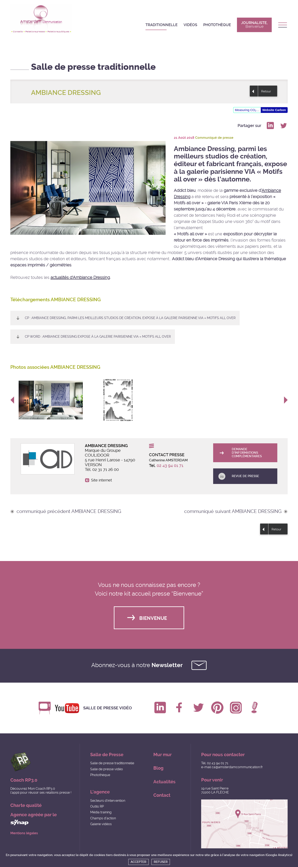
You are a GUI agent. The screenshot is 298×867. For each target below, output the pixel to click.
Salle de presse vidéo (107, 708)
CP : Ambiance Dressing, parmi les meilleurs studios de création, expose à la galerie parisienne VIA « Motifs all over (130, 318)
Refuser (161, 862)
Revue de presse (245, 476)
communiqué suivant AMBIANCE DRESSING (232, 511)
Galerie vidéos (101, 824)
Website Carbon (274, 110)
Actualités (164, 781)
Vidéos (190, 25)
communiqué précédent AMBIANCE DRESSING (69, 511)
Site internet (101, 480)
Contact (161, 795)
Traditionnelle (161, 25)
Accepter (138, 862)
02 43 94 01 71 (170, 465)
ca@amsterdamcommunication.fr (237, 767)
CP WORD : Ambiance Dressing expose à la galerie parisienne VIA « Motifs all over (98, 337)
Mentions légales (24, 833)
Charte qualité (26, 805)
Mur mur (162, 754)
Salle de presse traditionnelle (112, 763)
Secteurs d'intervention (107, 801)
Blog (158, 768)
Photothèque (217, 25)
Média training (101, 812)
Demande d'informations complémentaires (247, 452)
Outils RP (97, 806)
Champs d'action (103, 818)
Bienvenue (153, 618)
